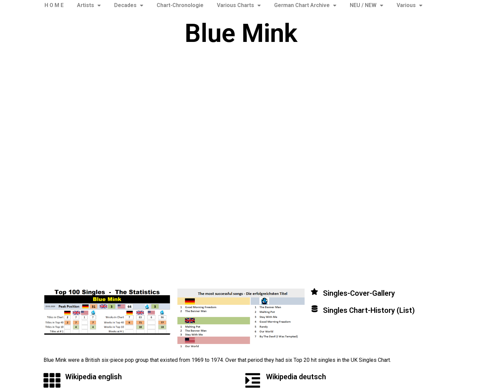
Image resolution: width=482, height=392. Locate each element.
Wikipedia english (93, 377)
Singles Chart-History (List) (369, 310)
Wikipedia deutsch (296, 377)
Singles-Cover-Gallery (359, 293)
